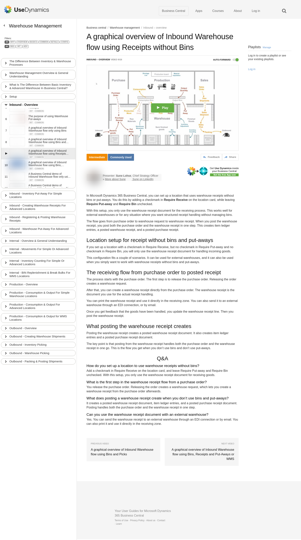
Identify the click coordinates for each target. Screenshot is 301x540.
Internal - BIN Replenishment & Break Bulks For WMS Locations (40, 272)
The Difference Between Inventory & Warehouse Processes (33, 56)
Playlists (259, 48)
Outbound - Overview (23, 327)
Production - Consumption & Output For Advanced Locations (35, 305)
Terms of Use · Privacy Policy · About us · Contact (140, 521)
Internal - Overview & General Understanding (38, 238)
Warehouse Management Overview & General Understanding (39, 68)
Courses (218, 11)
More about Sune (115, 180)
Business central (96, 28)
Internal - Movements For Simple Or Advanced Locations (39, 249)
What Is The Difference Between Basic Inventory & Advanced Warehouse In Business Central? (39, 82)
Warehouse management (125, 28)
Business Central (173, 11)
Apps (198, 11)
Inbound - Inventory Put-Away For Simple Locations (36, 193)
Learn (119, 524)
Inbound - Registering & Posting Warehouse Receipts (38, 216)
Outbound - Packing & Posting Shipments (36, 361)
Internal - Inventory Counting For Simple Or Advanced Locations (37, 261)
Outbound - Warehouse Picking (30, 352)
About (238, 11)
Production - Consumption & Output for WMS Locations (38, 317)
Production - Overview (24, 283)
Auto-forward (225, 61)
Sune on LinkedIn (142, 180)
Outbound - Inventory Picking (28, 344)
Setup (13, 93)
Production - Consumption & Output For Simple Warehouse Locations (40, 293)
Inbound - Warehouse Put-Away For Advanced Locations (39, 228)
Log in (256, 11)
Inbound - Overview (24, 102)
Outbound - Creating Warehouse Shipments (38, 335)
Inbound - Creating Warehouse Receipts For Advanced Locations (38, 204)
